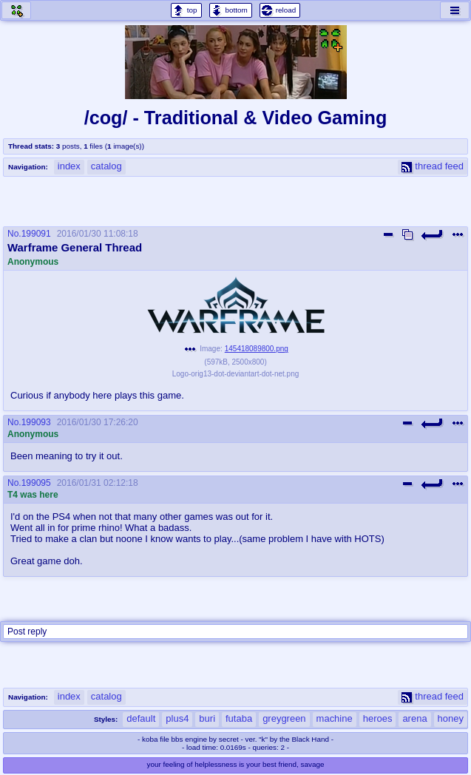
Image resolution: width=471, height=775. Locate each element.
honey (451, 718)
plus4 (177, 718)
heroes (378, 718)
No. (14, 234)
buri (207, 718)
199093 (36, 422)
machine (334, 718)
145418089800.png (256, 349)
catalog (106, 166)
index (69, 166)
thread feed (432, 166)
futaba (239, 718)
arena (414, 718)
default (140, 718)
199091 (36, 234)
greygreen (283, 718)
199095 (36, 483)
